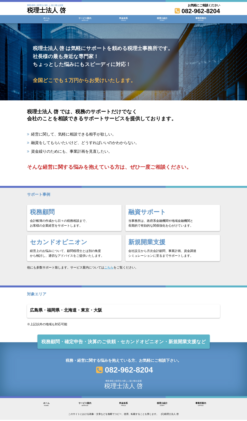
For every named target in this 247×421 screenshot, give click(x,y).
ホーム (46, 20)
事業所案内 (200, 20)
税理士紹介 (162, 20)
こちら (108, 267)
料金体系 (123, 20)
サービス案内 (85, 20)
